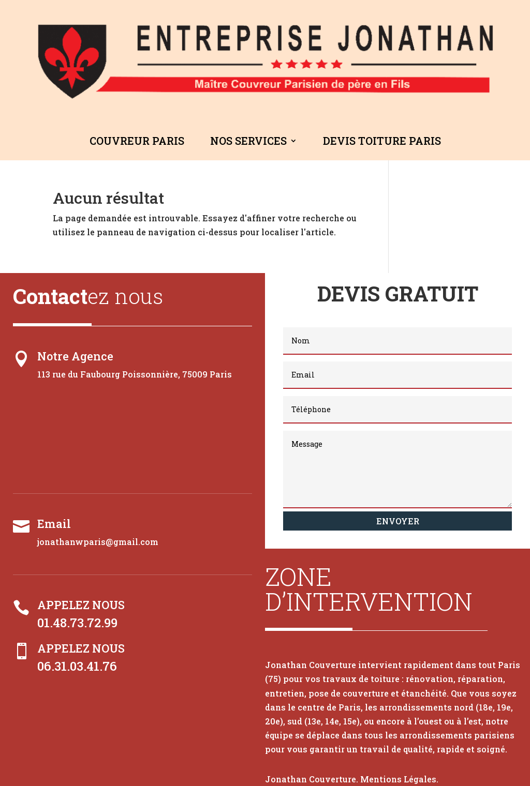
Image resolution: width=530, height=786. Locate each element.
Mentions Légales (398, 779)
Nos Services (248, 140)
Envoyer (397, 521)
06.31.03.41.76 (77, 666)
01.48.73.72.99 (77, 622)
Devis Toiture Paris (382, 140)
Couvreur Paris (137, 140)
